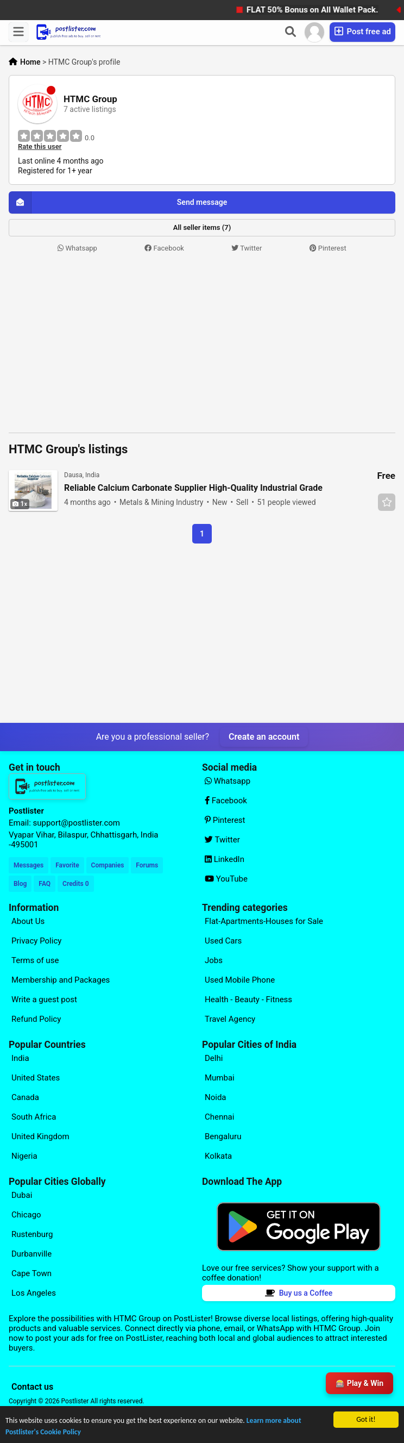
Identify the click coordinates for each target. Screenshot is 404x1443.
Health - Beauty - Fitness (248, 999)
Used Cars (223, 941)
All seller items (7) (202, 227)
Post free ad (362, 31)
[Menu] (18, 32)
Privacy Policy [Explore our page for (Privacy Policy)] (36, 941)
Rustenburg (32, 1234)
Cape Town (31, 1273)
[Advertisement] (202, 343)
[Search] (290, 32)
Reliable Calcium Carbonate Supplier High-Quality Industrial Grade (193, 488)
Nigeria (24, 1156)
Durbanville (31, 1254)
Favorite (67, 865)
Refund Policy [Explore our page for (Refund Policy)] (36, 1019)
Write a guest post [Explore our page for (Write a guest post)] (44, 999)
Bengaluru (223, 1136)
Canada (25, 1097)
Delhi (214, 1058)
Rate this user (39, 147)
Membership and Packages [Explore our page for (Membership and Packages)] (60, 980)
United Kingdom (40, 1136)
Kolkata (218, 1156)
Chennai (219, 1117)
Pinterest (328, 248)
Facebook (164, 248)
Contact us (32, 1387)
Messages (28, 865)
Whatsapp (77, 248)
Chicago (26, 1215)
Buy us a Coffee (299, 1293)
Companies (107, 865)
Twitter (246, 248)
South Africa (33, 1117)
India (20, 1058)
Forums (147, 865)
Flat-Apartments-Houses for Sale (264, 921)
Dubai (21, 1195)
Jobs (214, 960)
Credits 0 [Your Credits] (75, 884)
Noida (215, 1097)
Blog (20, 884)
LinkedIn (224, 859)
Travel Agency (230, 1019)
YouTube (226, 879)
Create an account (264, 737)
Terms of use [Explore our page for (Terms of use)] (35, 960)
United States (35, 1078)
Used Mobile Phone (240, 980)
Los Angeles (33, 1293)
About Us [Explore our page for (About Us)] (28, 921)
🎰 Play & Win (359, 1383)
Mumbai (220, 1078)
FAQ (44, 884)
